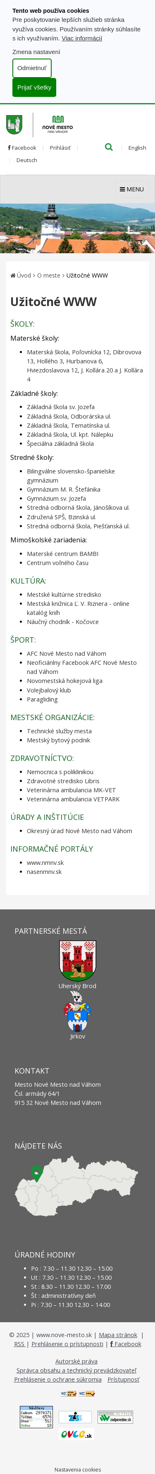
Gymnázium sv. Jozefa (56, 498)
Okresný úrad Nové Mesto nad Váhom (79, 831)
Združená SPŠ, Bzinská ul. (61, 517)
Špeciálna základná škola (60, 443)
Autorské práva (76, 1361)
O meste (48, 275)
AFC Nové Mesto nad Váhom (66, 653)
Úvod (24, 275)
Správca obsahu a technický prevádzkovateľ (76, 1370)
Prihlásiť (60, 147)
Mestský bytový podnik (58, 740)
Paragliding (42, 699)
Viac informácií (82, 38)
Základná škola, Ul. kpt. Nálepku (70, 434)
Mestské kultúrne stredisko (64, 594)
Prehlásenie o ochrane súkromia (58, 1379)
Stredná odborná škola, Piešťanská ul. (78, 526)
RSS (20, 1344)
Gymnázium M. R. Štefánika (63, 489)
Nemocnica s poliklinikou (60, 772)
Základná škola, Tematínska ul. (68, 425)
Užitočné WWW (87, 275)
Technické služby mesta (59, 731)
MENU (132, 189)
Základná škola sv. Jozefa (61, 407)
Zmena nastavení (36, 51)
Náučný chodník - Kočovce (63, 622)
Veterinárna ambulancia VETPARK (73, 799)
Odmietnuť (32, 67)
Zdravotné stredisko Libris (63, 781)
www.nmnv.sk (45, 863)
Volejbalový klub (49, 690)
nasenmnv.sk (44, 872)
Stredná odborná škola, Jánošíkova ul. (78, 507)
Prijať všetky (34, 87)
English (137, 147)
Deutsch (27, 160)
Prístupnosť (123, 1379)
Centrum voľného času (57, 563)
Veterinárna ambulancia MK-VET (71, 790)
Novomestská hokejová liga (65, 681)
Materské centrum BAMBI (62, 554)
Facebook (22, 147)
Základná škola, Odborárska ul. (69, 416)
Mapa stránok (118, 1335)
